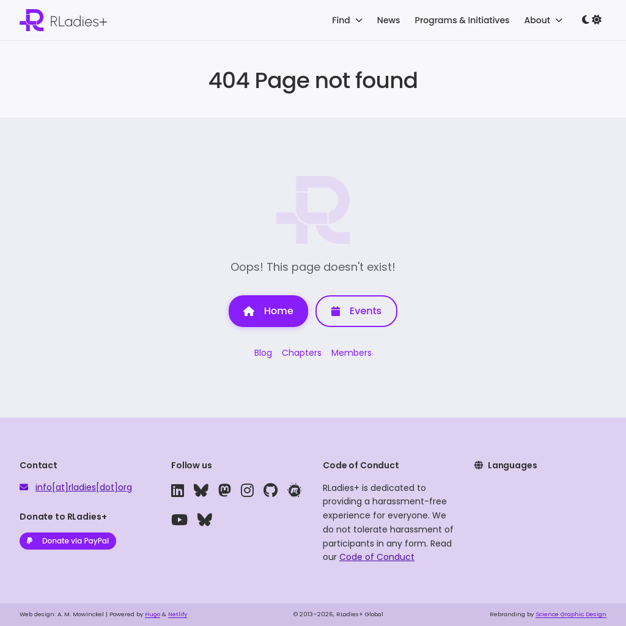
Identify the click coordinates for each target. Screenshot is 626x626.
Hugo (152, 614)
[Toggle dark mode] (591, 20)
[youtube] (179, 520)
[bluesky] (201, 491)
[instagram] (247, 491)
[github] (270, 491)
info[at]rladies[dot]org (83, 487)
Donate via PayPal (68, 541)
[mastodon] (224, 491)
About (543, 20)
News (388, 20)
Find (347, 20)
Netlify (177, 614)
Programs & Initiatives (462, 20)
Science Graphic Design (571, 614)
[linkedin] (177, 491)
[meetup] (294, 491)
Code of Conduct (376, 557)
